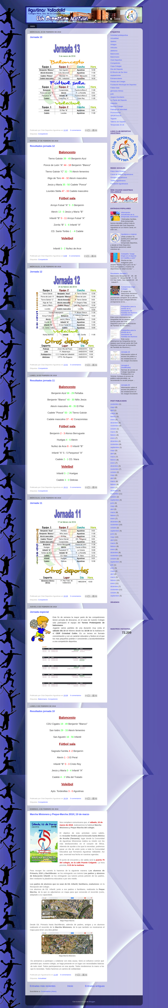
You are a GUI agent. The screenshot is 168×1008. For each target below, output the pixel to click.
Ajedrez (113, 41)
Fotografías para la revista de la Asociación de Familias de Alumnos (129, 333)
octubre (113, 429)
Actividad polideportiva (119, 35)
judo (112, 94)
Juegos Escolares (117, 97)
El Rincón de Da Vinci (118, 72)
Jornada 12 (36, 271)
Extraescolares (116, 78)
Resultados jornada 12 (42, 146)
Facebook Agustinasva (119, 184)
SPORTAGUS (115, 116)
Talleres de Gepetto (118, 122)
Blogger (92, 1002)
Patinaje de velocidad (118, 109)
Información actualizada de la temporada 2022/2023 (129, 215)
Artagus (113, 44)
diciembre (114, 423)
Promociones (115, 113)
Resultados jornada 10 (42, 711)
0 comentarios (75, 130)
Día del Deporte (116, 69)
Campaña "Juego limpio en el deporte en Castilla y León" (128, 256)
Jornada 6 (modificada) (126, 366)
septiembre (114, 447)
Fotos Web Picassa (117, 171)
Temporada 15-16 (117, 125)
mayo (112, 407)
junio (112, 503)
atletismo (113, 51)
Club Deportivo (116, 60)
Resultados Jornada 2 (118, 273)
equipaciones (115, 75)
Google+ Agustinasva (118, 177)
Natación (113, 103)
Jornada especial (39, 612)
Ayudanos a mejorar (129, 234)
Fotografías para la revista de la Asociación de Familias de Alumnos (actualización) (129, 311)
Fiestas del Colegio (117, 82)
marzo (112, 413)
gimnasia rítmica (116, 91)
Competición (43, 134)
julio (112, 565)
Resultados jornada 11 (42, 380)
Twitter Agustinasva (117, 181)
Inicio (32, 26)
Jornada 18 (125, 352)
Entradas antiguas (95, 986)
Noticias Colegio (116, 106)
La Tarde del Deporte (118, 100)
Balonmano (42, 699)
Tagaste (113, 119)
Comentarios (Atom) (49, 991)
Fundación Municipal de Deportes (123, 85)
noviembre (114, 404)
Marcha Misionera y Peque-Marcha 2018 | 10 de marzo (59, 814)
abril (112, 410)
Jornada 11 (36, 503)
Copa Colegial (115, 66)
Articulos (113, 48)
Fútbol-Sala (114, 88)
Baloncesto (114, 54)
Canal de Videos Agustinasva (121, 174)
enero (112, 420)
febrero (113, 416)
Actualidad (42, 978)
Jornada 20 (125, 385)
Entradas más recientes (42, 986)
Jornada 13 (36, 37)
